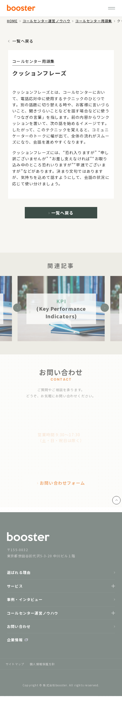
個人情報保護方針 (42, 666)
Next (105, 309)
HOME (12, 20)
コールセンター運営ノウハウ (46, 20)
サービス (15, 587)
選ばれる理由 (19, 574)
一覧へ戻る (22, 41)
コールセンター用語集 (93, 20)
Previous (17, 309)
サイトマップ (15, 666)
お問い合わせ (19, 628)
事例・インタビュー (25, 601)
